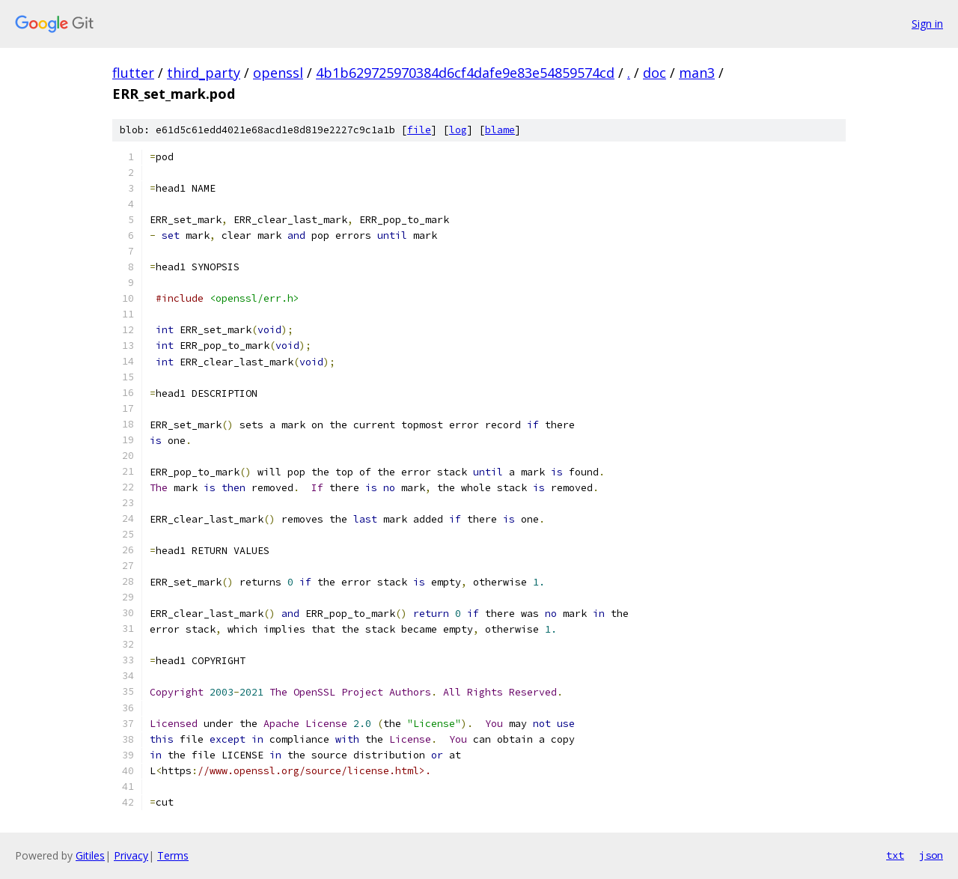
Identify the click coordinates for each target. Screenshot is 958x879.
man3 (697, 73)
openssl (278, 73)
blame (500, 130)
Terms (173, 855)
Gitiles (90, 855)
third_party (203, 73)
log (458, 130)
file (419, 130)
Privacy (131, 855)
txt (895, 855)
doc (654, 73)
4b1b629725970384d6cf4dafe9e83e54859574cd (465, 73)
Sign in (927, 23)
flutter (133, 73)
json (931, 855)
